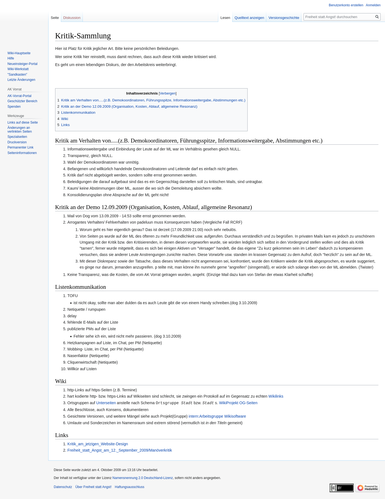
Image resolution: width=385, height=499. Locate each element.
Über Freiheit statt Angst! (93, 487)
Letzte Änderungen (21, 80)
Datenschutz (63, 487)
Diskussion (72, 18)
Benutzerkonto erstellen (346, 5)
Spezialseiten (17, 137)
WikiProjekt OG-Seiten (238, 403)
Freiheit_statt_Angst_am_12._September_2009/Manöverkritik (119, 450)
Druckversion (17, 142)
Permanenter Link (20, 147)
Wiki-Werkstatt (18, 69)
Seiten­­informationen (22, 153)
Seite (55, 18)
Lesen (225, 18)
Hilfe (10, 58)
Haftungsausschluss (129, 487)
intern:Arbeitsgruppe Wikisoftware (217, 416)
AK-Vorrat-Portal (19, 96)
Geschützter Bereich (22, 101)
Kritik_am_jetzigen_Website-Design (97, 443)
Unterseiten (106, 403)
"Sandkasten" (17, 74)
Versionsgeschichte (283, 18)
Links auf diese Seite (22, 122)
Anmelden (373, 5)
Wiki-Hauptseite (18, 53)
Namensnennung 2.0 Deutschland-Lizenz (142, 478)
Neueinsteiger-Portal (22, 64)
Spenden (14, 107)
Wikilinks (275, 396)
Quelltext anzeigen (249, 18)
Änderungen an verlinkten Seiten (19, 129)
